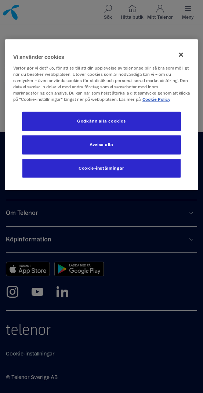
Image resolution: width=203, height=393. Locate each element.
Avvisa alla (101, 145)
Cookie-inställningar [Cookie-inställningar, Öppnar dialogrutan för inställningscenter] (101, 168)
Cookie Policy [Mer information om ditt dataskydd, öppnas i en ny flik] (156, 100)
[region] (101, 114)
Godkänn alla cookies (101, 121)
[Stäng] (181, 55)
